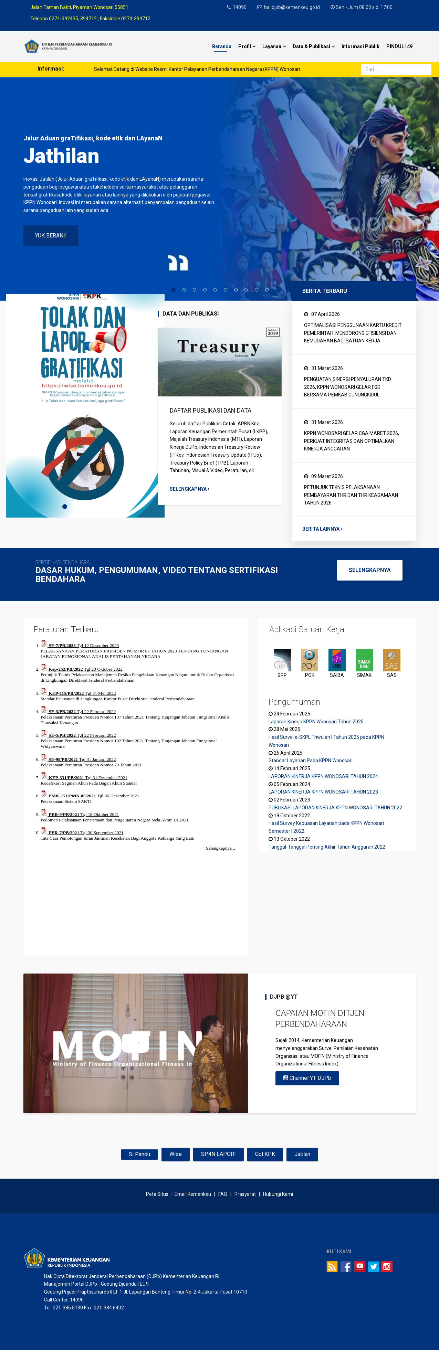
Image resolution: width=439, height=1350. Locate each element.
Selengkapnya (189, 489)
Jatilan (302, 1154)
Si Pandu (139, 1154)
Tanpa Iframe (136, 793)
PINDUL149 (399, 46)
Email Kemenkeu (193, 1194)
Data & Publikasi (311, 46)
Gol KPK (265, 1154)
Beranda (221, 46)
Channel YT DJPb (307, 1078)
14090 (240, 7)
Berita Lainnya (322, 529)
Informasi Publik (360, 46)
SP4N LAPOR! (218, 1154)
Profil (244, 46)
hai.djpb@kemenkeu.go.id (293, 7)
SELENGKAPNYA (370, 570)
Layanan (271, 46)
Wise (175, 1154)
